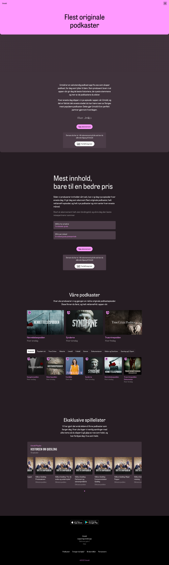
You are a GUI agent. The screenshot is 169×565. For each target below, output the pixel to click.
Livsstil (70, 351)
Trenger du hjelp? (78, 551)
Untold (4, 3)
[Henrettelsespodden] (45, 326)
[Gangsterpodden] (36, 369)
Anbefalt (31, 351)
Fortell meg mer (84, 143)
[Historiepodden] (55, 369)
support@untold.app (84, 538)
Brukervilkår (91, 551)
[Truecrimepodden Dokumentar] (133, 370)
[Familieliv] (75, 369)
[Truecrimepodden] (123, 326)
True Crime (52, 351)
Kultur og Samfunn (111, 351)
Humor (85, 351)
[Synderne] (84, 326)
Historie (62, 351)
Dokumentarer (96, 351)
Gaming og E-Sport (127, 351)
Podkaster (66, 551)
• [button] (85, 490)
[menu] (165, 3)
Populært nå (41, 351)
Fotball (78, 351)
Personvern (102, 551)
